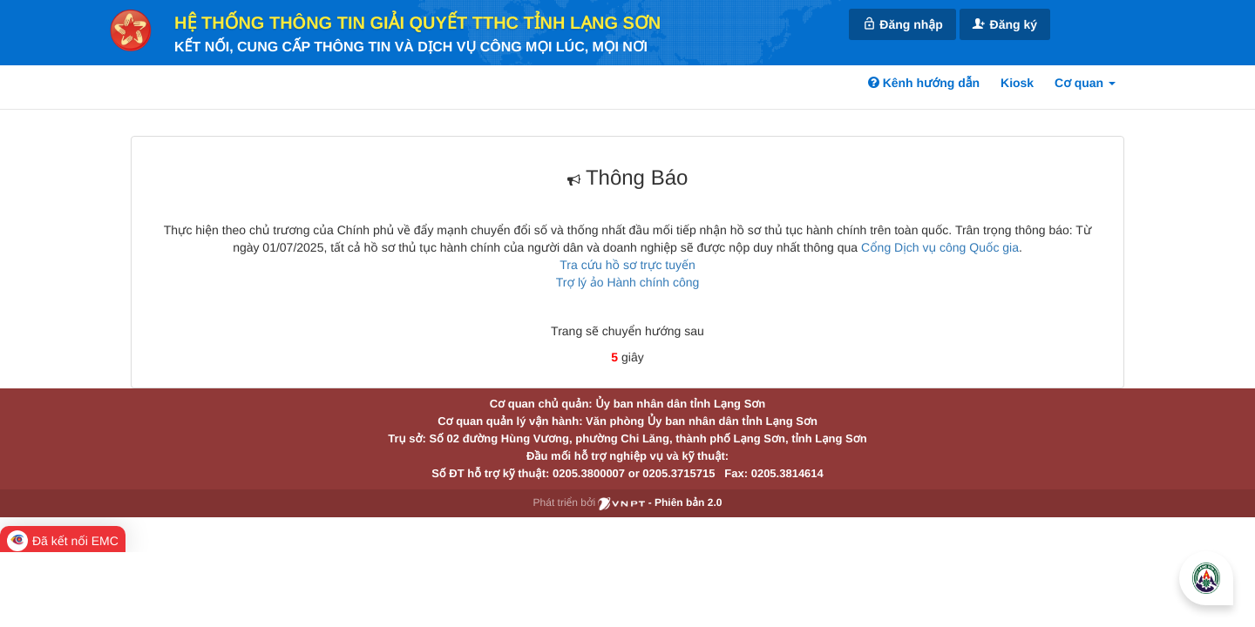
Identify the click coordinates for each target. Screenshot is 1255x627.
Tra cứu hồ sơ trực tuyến (627, 265)
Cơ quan (1085, 83)
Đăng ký (1005, 24)
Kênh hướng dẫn (924, 83)
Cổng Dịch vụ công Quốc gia (940, 247)
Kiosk (1017, 83)
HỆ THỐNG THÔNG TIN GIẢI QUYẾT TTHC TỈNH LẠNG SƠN (417, 23)
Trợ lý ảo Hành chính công (628, 282)
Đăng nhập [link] (902, 24)
